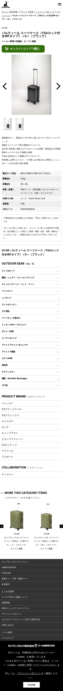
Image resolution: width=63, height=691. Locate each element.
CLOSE (31, 685)
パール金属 (7, 632)
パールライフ (8, 638)
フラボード (7, 456)
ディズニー (7, 474)
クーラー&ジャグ (9, 338)
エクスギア (7, 421)
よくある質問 (8, 591)
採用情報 (6, 603)
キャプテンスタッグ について (15, 562)
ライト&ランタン (9, 304)
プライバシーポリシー (12, 614)
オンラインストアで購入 (25, 48)
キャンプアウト (10, 433)
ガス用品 (5, 311)
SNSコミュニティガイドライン (16, 608)
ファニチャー (7, 291)
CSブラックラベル (12, 409)
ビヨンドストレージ (12, 439)
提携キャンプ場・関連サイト (15, 578)
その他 (4, 385)
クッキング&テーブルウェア (14, 324)
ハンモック (6, 297)
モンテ (5, 427)
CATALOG (6, 573)
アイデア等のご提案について (15, 597)
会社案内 (6, 584)
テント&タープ (8, 270)
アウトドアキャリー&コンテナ (15, 345)
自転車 (4, 365)
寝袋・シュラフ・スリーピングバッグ (18, 277)
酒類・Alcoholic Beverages (14, 378)
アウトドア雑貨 (8, 351)
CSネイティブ (9, 445)
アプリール (7, 450)
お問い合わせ (8, 625)
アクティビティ (8, 371)
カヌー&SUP (7, 358)
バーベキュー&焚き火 (11, 318)
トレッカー (7, 403)
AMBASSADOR (9, 567)
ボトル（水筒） (8, 331)
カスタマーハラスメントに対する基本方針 (21, 619)
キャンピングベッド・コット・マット (18, 284)
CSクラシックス (10, 415)
